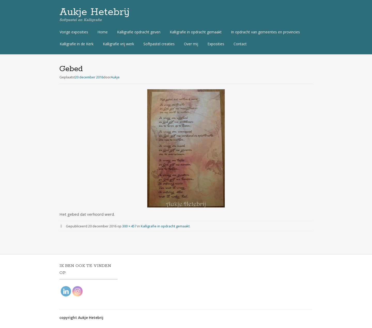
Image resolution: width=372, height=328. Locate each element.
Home (102, 31)
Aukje (115, 77)
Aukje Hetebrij (94, 12)
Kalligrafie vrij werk (118, 43)
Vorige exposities (74, 31)
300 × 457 (129, 226)
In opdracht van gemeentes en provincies (265, 31)
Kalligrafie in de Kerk (77, 43)
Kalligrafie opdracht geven (138, 31)
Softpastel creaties (159, 43)
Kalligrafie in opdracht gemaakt (196, 31)
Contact (240, 43)
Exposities (215, 43)
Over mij (191, 43)
